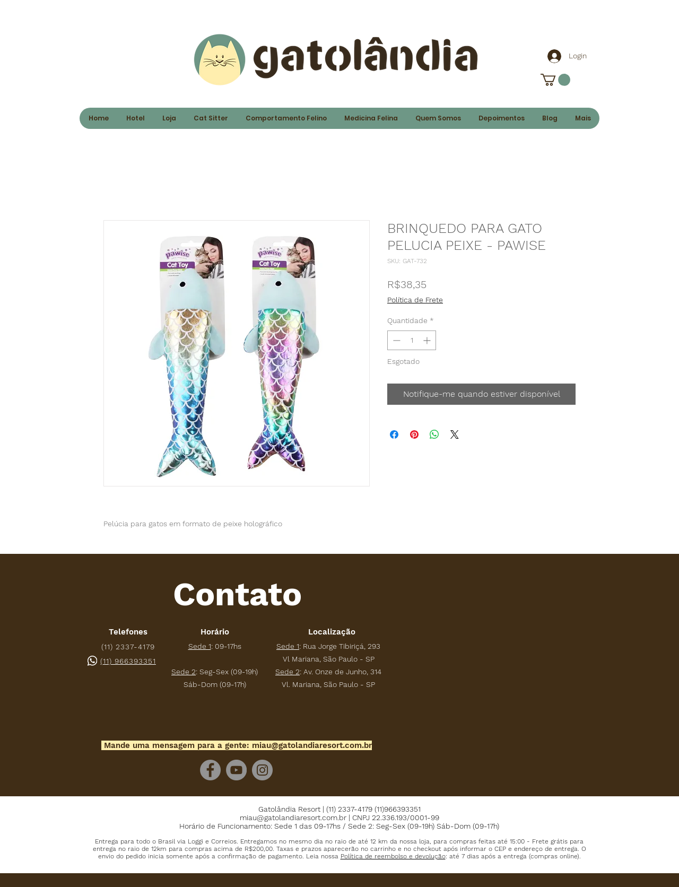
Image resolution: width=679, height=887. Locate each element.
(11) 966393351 (128, 661)
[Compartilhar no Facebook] (394, 434)
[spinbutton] (411, 340)
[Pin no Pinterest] (414, 434)
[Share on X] (454, 434)
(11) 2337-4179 (128, 646)
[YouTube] (236, 770)
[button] (393, 856)
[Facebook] (210, 770)
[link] (555, 80)
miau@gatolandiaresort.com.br (312, 745)
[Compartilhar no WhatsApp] (434, 434)
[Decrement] (395, 340)
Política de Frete (415, 299)
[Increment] (427, 340)
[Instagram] (262, 770)
